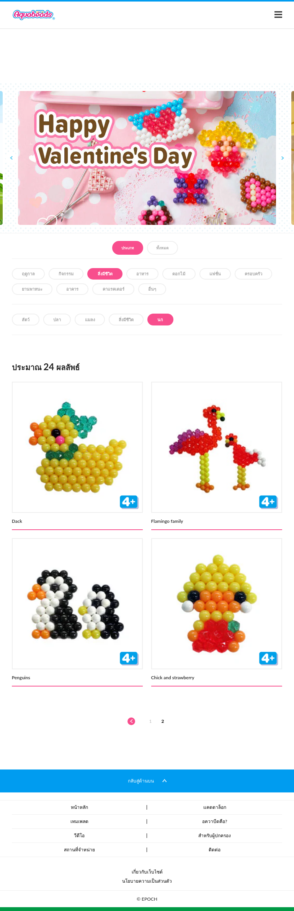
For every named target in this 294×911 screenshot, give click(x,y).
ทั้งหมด (162, 248)
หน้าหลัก (79, 807)
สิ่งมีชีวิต (105, 273)
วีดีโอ (79, 835)
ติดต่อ (214, 849)
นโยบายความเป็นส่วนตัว (147, 881)
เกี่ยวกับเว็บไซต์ (147, 872)
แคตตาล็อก (214, 807)
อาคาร (72, 288)
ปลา (57, 319)
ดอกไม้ (178, 273)
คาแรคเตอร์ (113, 288)
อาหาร (142, 273)
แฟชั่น (215, 273)
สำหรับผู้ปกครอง (214, 835)
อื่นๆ (152, 288)
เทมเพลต (79, 821)
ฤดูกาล (28, 273)
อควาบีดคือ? (214, 821)
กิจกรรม (66, 273)
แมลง (90, 319)
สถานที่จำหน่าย (79, 849)
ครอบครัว (253, 273)
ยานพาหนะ (32, 288)
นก (160, 319)
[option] (147, 158)
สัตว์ (25, 319)
